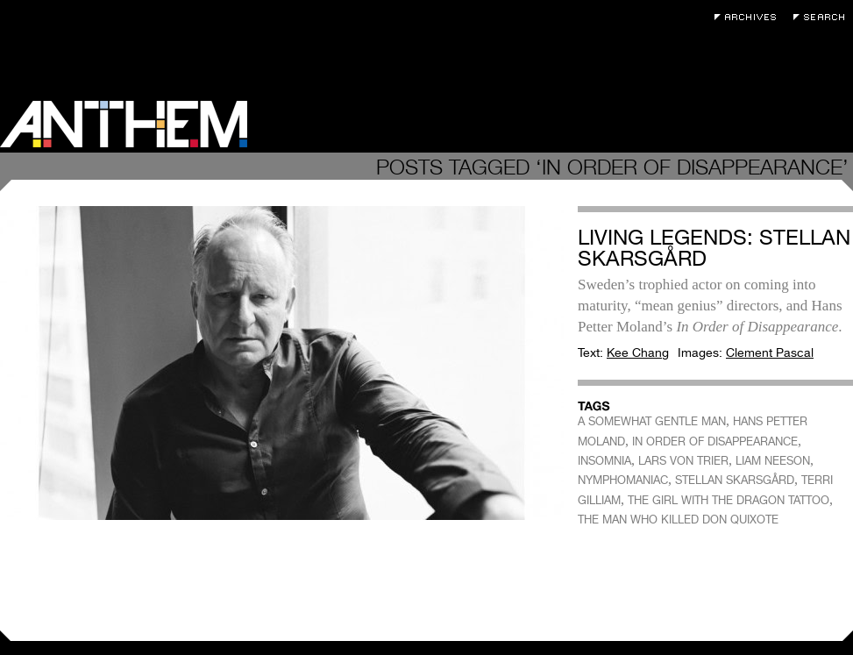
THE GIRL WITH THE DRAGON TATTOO (728, 500)
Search (823, 17)
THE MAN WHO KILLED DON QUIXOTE (678, 519)
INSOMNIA (604, 460)
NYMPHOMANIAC (623, 480)
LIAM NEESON (773, 460)
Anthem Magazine (123, 124)
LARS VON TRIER (683, 460)
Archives (749, 17)
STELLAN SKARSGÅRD (734, 480)
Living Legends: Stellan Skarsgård (714, 247)
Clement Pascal (770, 352)
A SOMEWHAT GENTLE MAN (652, 421)
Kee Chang (638, 352)
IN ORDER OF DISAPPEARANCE (715, 441)
